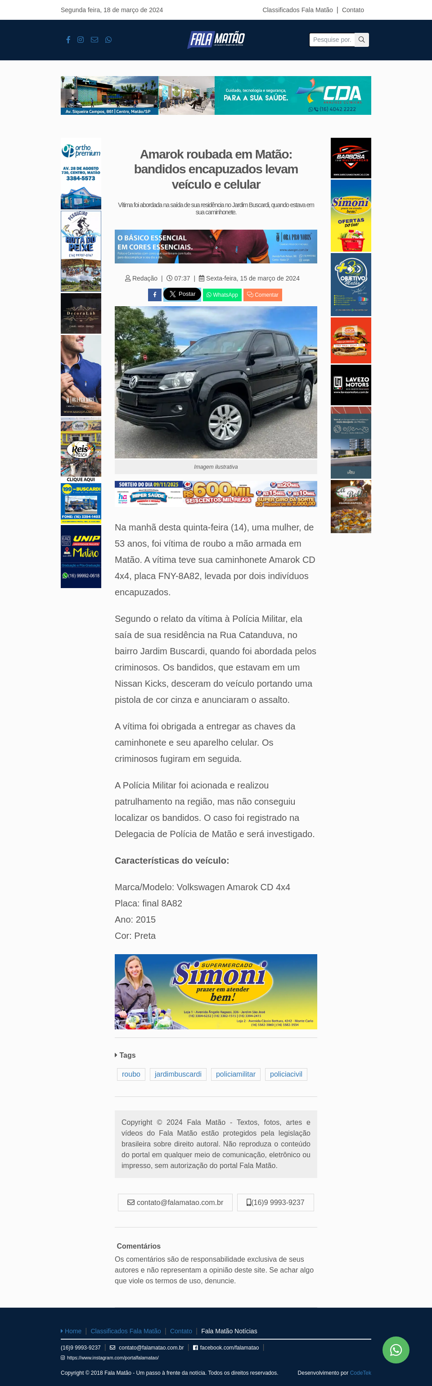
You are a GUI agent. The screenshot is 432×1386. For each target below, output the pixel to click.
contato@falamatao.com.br (147, 1348)
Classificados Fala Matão (297, 10)
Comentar (263, 295)
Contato (353, 10)
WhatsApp (222, 295)
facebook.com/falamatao (226, 1348)
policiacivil (286, 1074)
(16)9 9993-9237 (81, 1348)
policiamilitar (236, 1074)
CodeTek (360, 1373)
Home (71, 1331)
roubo (131, 1074)
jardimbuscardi (178, 1074)
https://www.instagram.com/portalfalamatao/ (110, 1357)
